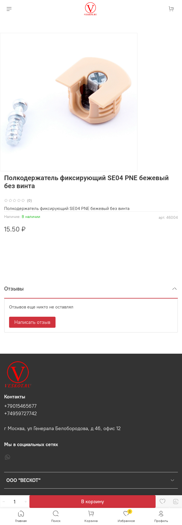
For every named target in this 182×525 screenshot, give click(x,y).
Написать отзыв (32, 322)
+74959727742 (20, 414)
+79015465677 (20, 406)
